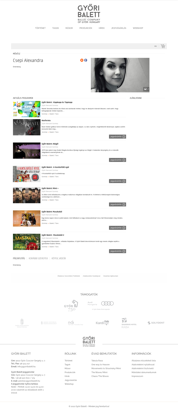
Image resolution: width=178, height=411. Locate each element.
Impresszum (137, 376)
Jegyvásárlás (118, 28)
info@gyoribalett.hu (26, 366)
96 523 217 (25, 363)
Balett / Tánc (54, 114)
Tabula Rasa (97, 360)
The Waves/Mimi (99, 372)
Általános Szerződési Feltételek (68, 276)
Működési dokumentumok (144, 372)
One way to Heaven (100, 364)
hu (155, 46)
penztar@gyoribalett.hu (29, 381)
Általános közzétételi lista (144, 360)
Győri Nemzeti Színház (50, 105)
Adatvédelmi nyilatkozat (143, 364)
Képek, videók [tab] (59, 258)
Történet (40, 28)
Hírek (102, 28)
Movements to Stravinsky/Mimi (106, 368)
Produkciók (85, 28)
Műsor (69, 28)
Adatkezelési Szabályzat (91, 276)
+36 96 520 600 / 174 (25, 378)
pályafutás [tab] (19, 258)
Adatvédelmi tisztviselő (143, 368)
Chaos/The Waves (100, 376)
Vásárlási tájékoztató (110, 276)
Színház (44, 114)
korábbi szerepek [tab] (38, 258)
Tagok (55, 28)
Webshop (138, 28)
